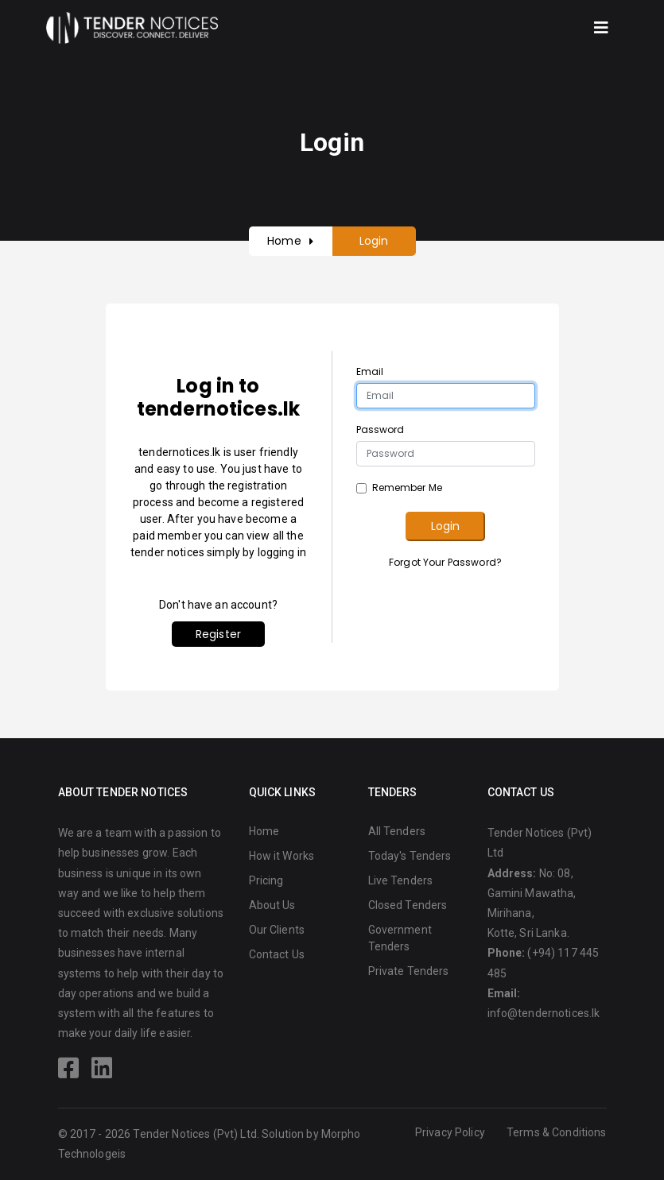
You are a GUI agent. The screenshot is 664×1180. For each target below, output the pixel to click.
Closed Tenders (408, 905)
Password (380, 429)
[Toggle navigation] (601, 28)
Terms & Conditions (557, 1132)
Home (284, 241)
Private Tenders (408, 971)
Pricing (266, 880)
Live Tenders (400, 880)
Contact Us (277, 954)
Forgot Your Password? (445, 562)
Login (445, 526)
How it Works (282, 855)
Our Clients (277, 929)
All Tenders (397, 831)
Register (218, 634)
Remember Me (407, 487)
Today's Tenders (410, 855)
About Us (272, 905)
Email (370, 371)
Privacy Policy (450, 1132)
